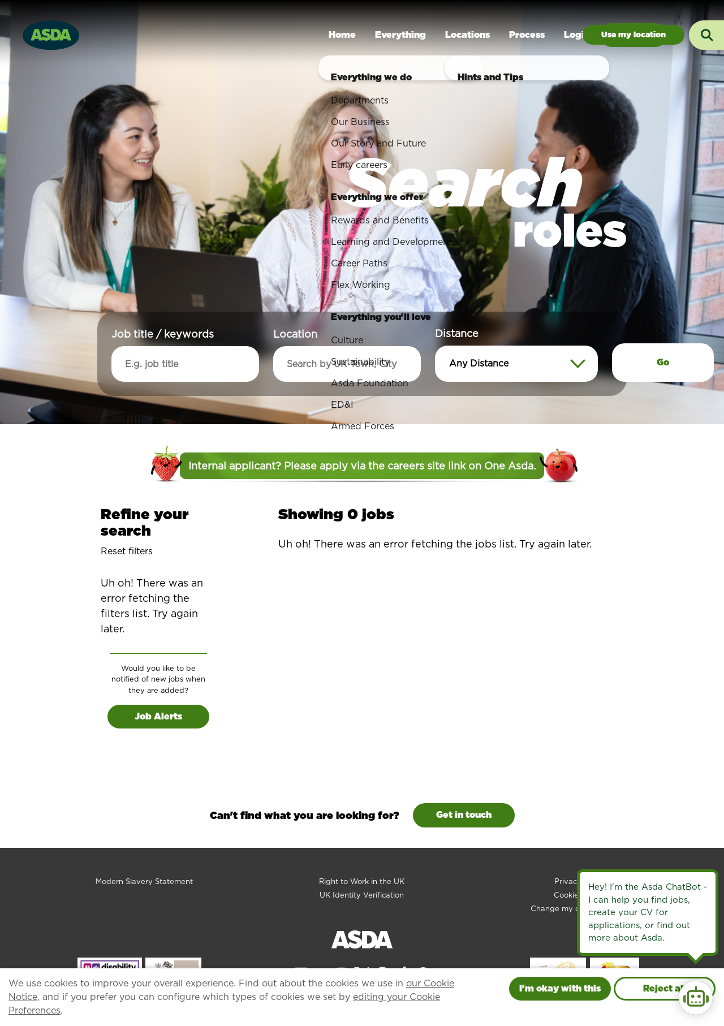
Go (663, 362)
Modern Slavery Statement (144, 881)
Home (342, 34)
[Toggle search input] (706, 35)
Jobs (633, 34)
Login (577, 34)
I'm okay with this (560, 988)
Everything (400, 34)
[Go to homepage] (51, 34)
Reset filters (127, 551)
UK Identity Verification (362, 895)
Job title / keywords (162, 334)
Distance (457, 333)
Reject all (664, 988)
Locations (467, 34)
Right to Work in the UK (361, 881)
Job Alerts (158, 716)
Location (295, 334)
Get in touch (464, 814)
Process (527, 34)
